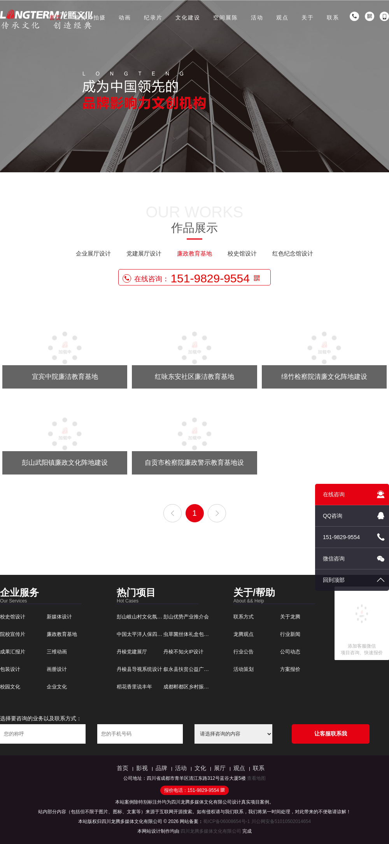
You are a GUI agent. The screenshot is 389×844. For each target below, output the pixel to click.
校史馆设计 (242, 253)
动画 (125, 17)
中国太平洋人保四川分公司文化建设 (157, 634)
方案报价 (290, 669)
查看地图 (256, 778)
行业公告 (243, 652)
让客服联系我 (330, 733)
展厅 (220, 768)
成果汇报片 (12, 652)
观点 (282, 17)
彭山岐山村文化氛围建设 (144, 617)
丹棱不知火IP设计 (183, 652)
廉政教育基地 (194, 253)
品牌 (161, 768)
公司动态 (290, 652)
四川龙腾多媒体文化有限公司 (210, 831)
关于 (307, 17)
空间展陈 (225, 17)
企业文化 (57, 687)
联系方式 (243, 617)
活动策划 (243, 669)
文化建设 (187, 17)
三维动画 (57, 652)
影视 (142, 768)
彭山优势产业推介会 (186, 617)
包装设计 (10, 669)
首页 (55, 17)
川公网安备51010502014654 (281, 821)
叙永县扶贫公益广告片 (188, 669)
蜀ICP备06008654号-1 (226, 821)
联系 (333, 17)
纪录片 (153, 17)
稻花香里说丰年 (134, 687)
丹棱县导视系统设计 (139, 669)
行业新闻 (290, 634)
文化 (200, 768)
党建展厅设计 (143, 253)
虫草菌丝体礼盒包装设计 (191, 634)
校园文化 (10, 687)
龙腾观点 (243, 634)
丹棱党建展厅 (132, 652)
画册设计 (57, 669)
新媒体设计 (59, 617)
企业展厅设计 (93, 253)
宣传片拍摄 (90, 17)
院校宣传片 (12, 634)
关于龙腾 (290, 617)
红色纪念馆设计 (292, 253)
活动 (257, 17)
